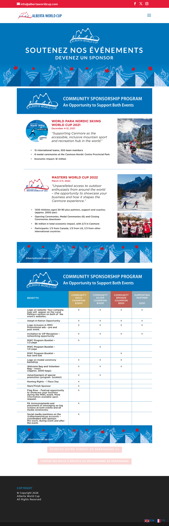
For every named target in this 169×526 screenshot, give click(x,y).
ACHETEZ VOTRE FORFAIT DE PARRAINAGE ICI (84, 449)
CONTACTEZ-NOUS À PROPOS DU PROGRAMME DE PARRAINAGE (84, 461)
